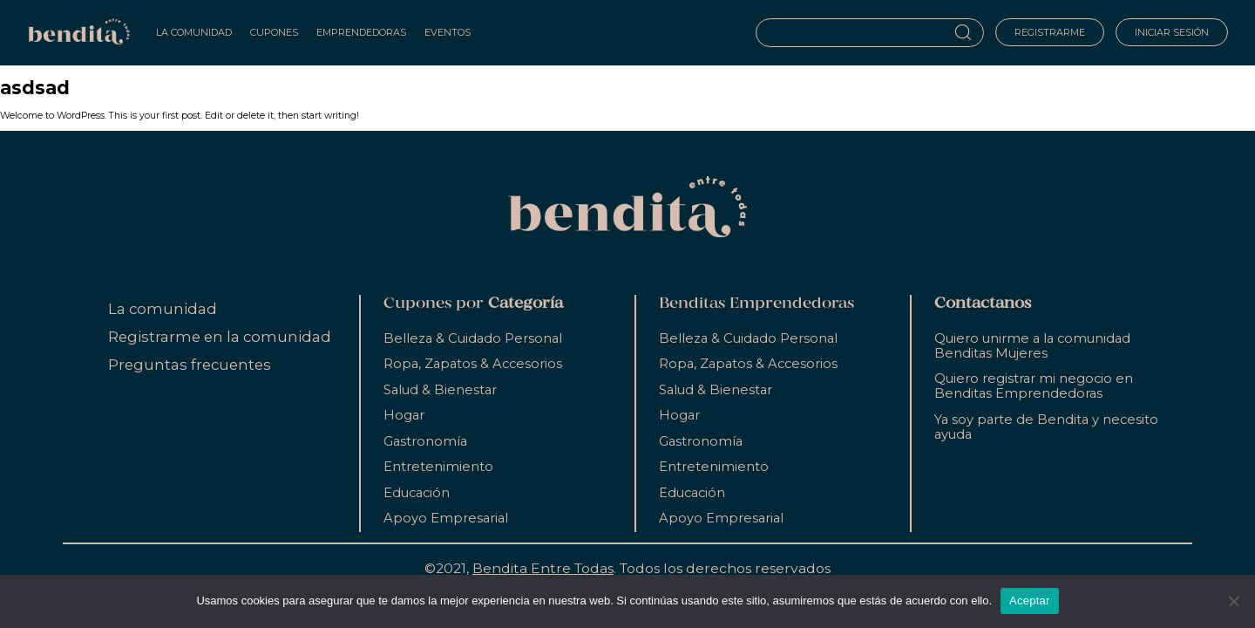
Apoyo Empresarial (445, 518)
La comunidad (162, 308)
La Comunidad (194, 32)
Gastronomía (425, 441)
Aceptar (1029, 600)
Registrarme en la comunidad (219, 336)
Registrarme (1049, 32)
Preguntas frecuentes (189, 364)
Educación (416, 493)
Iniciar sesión (1172, 32)
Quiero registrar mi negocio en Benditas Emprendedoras (1033, 386)
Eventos (447, 32)
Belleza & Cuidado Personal (472, 338)
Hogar (403, 415)
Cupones (274, 32)
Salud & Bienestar (440, 390)
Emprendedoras (361, 32)
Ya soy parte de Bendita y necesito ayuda (1046, 427)
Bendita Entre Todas (543, 568)
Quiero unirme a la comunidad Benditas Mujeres (1032, 346)
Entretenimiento (438, 466)
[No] (1233, 601)
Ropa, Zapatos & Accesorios (472, 364)
